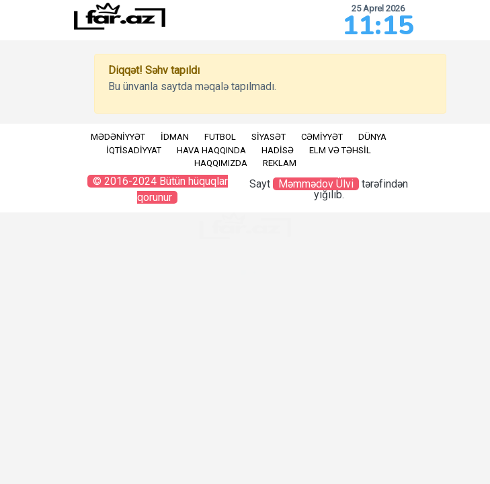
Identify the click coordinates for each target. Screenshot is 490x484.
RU (17, 126)
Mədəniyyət (118, 137)
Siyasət (268, 137)
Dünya (372, 137)
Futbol (220, 137)
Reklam (279, 163)
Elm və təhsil (340, 150)
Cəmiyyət (322, 137)
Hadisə (277, 150)
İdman (175, 137)
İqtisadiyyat (133, 150)
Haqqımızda (220, 163)
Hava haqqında (211, 150)
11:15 (378, 25)
